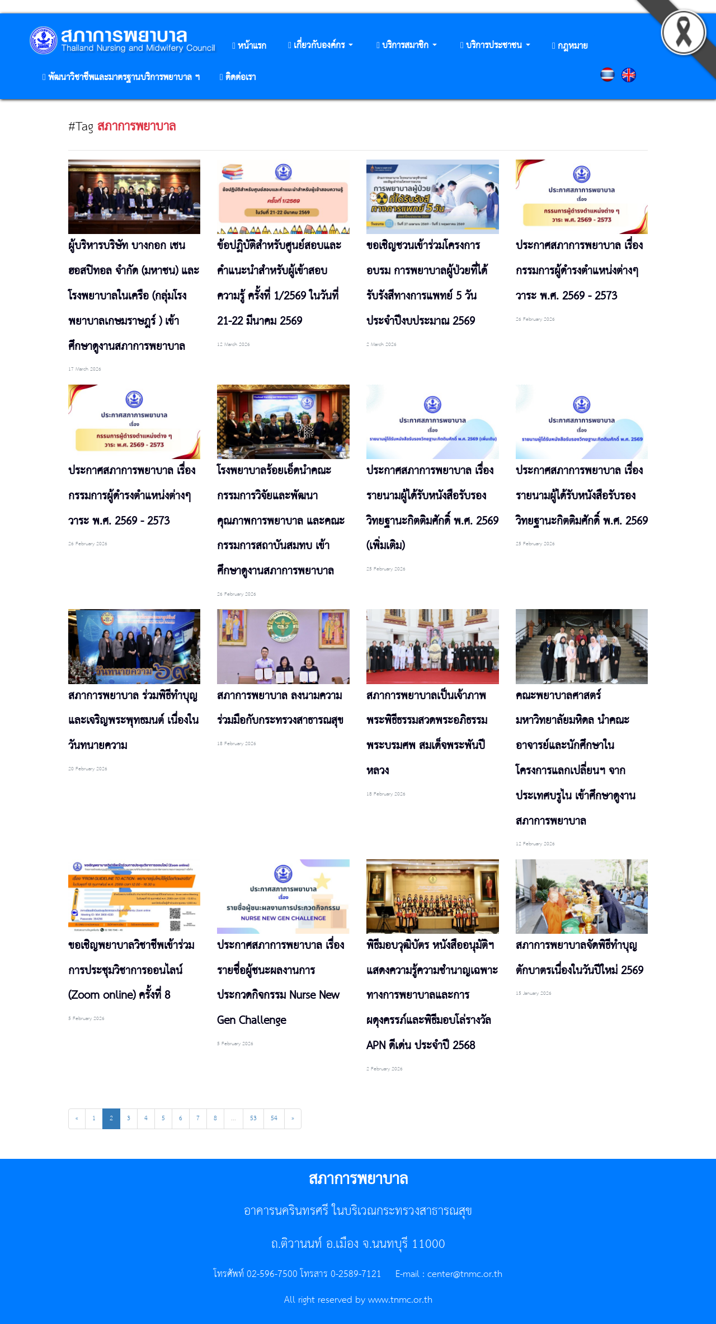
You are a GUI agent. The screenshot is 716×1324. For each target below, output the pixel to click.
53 (253, 1118)
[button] (320, 46)
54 (274, 1118)
